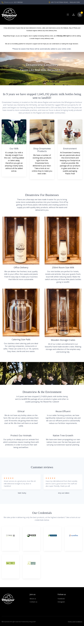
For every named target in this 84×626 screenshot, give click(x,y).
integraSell (32, 622)
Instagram (61, 602)
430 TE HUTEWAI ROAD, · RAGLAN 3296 (64, 2)
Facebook (61, 599)
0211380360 (18, 2)
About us (33, 599)
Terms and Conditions (75, 622)
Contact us (33, 602)
